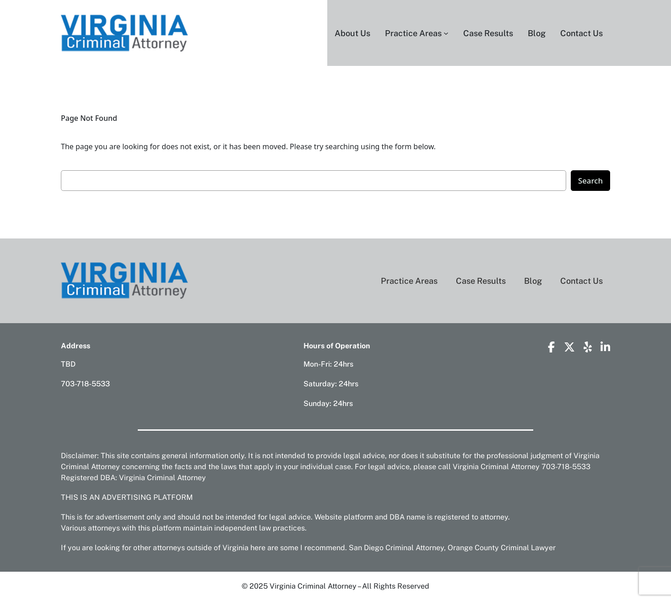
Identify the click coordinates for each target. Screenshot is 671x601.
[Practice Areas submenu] (446, 33)
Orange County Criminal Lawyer (502, 547)
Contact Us (581, 281)
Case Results (481, 281)
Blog (533, 281)
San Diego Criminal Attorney (396, 547)
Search (590, 180)
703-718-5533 (85, 383)
